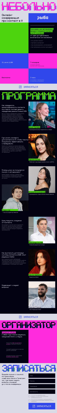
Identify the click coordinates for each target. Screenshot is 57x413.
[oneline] (41, 386)
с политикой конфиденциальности (39, 397)
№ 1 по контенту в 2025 (14, 343)
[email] (41, 381)
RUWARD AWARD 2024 (12, 357)
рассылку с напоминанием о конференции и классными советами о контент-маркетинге (42, 400)
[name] (41, 375)
